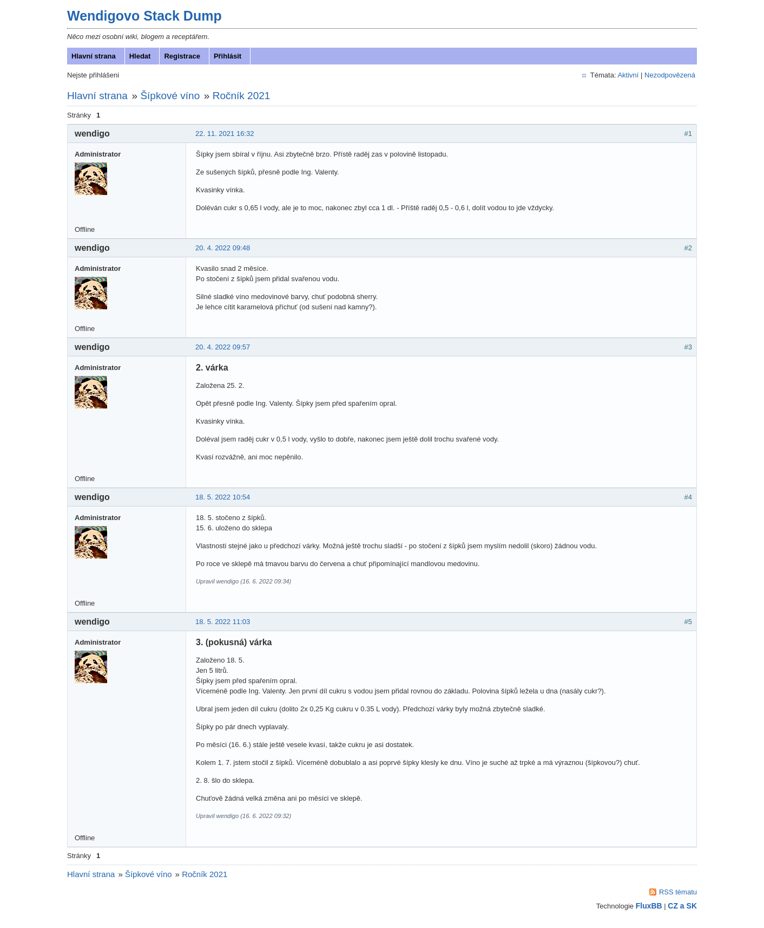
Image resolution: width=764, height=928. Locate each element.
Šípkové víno (171, 97)
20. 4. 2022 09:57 (223, 349)
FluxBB (648, 908)
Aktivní (626, 77)
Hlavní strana (95, 58)
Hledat (141, 58)
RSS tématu (677, 894)
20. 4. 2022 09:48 (223, 250)
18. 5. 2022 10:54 (223, 499)
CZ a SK (681, 908)
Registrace (183, 58)
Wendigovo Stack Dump (145, 17)
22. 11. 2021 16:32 (225, 136)
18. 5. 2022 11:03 (223, 624)
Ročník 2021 (243, 97)
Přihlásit (228, 58)
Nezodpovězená (668, 77)
